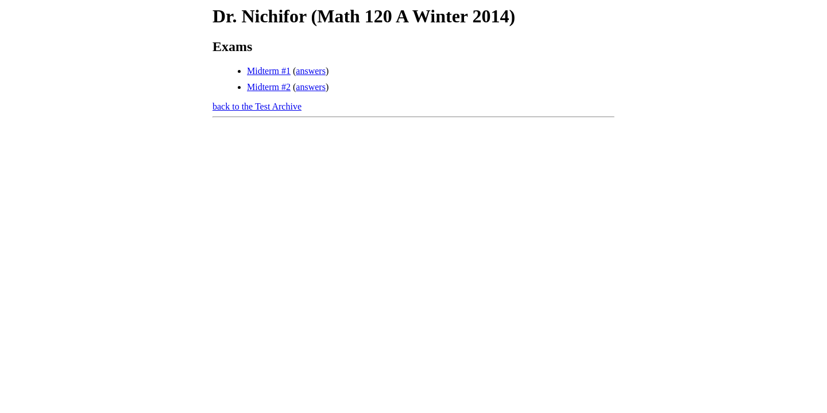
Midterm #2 (269, 87)
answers (311, 71)
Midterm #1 (269, 71)
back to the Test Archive (257, 106)
